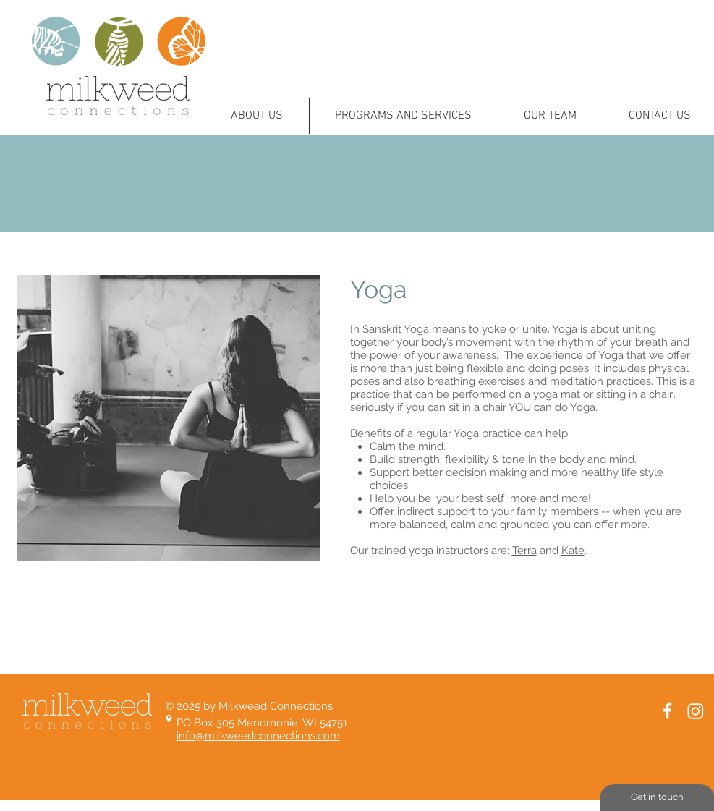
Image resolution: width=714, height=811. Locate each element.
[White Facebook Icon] (667, 710)
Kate (573, 550)
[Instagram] (695, 710)
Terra (524, 550)
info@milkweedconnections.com (258, 735)
